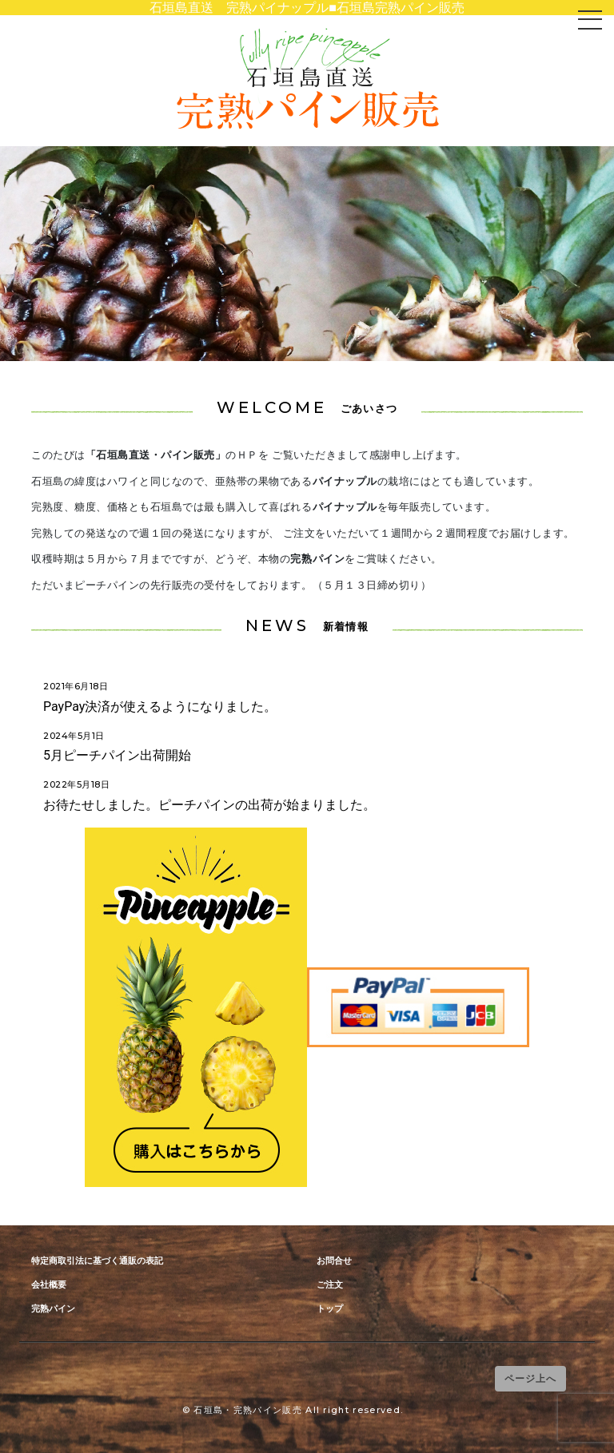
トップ (330, 1309)
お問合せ (334, 1261)
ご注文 (330, 1285)
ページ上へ (530, 1378)
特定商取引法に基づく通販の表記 (97, 1261)
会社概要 (48, 1285)
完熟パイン (53, 1309)
